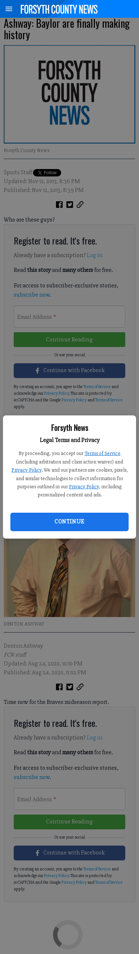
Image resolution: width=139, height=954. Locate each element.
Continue (69, 521)
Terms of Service (102, 453)
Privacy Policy (26, 470)
